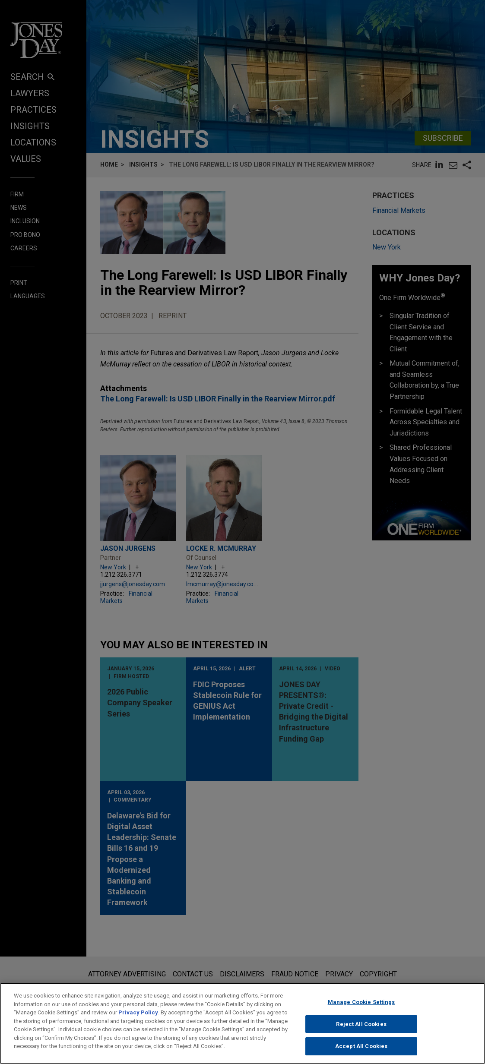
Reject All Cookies (361, 1028)
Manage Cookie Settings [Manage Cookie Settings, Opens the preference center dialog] (361, 1006)
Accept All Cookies (361, 1050)
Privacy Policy (138, 1016)
